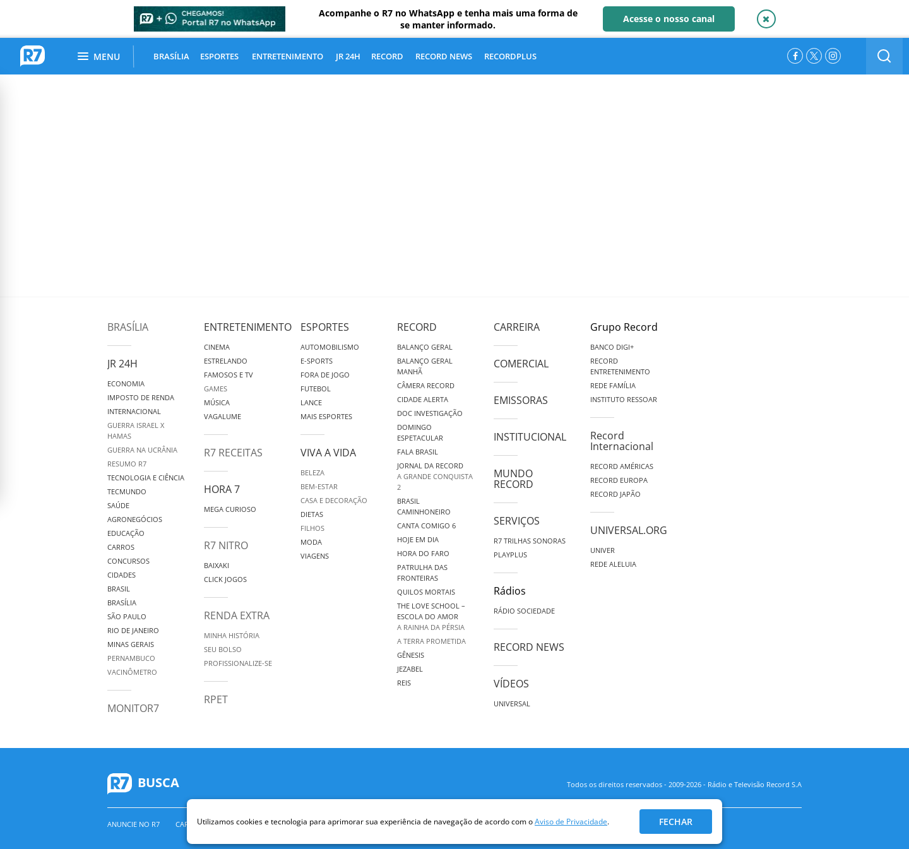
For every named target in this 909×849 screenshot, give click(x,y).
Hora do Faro (423, 553)
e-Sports (316, 360)
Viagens (314, 556)
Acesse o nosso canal (669, 19)
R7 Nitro (226, 545)
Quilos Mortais (426, 592)
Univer (602, 550)
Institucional (530, 437)
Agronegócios (134, 519)
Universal (512, 703)
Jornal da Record (430, 465)
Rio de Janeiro (133, 630)
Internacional (134, 411)
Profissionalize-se (238, 663)
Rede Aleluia (613, 564)
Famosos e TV (228, 374)
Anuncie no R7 (133, 824)
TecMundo (126, 491)
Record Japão (615, 494)
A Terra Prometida (431, 641)
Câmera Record (425, 385)
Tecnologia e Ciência (145, 477)
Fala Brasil (417, 451)
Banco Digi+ (612, 347)
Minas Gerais (130, 644)
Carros (120, 547)
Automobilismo (329, 347)
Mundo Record (513, 478)
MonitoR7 (133, 708)
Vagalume (222, 416)
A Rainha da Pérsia (431, 627)
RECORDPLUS (510, 56)
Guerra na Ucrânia (142, 449)
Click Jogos (225, 579)
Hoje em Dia (418, 539)
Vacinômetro (132, 672)
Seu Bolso (223, 649)
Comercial (521, 364)
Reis (404, 682)
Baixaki (216, 565)
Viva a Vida (328, 453)
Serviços (517, 521)
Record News (529, 647)
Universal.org (628, 530)
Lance (311, 402)
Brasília (127, 327)
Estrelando (225, 360)
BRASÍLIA (171, 56)
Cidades (121, 574)
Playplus (510, 554)
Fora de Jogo (325, 374)
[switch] (884, 56)
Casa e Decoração (333, 500)
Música (217, 402)
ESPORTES (219, 56)
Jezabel (410, 669)
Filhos (312, 528)
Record (417, 327)
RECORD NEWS (443, 56)
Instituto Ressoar (623, 399)
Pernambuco (131, 658)
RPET (216, 699)
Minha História (231, 635)
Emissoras (521, 400)
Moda (311, 542)
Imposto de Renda (140, 397)
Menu (99, 56)
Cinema (217, 347)
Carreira (517, 327)
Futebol (315, 388)
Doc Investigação (430, 413)
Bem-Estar (319, 486)
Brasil (118, 588)
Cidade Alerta (422, 399)
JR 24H (348, 56)
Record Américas (621, 466)
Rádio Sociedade (524, 610)
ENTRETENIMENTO (287, 56)
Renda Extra (237, 615)
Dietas (311, 514)
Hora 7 (222, 489)
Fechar (675, 822)
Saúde (118, 505)
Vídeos (511, 684)
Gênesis (410, 655)
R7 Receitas (233, 453)
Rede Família (613, 385)
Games (215, 388)
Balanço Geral (425, 347)
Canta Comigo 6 (426, 525)
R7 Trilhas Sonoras (530, 540)
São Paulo (126, 616)
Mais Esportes (326, 416)
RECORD (387, 56)
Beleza (312, 472)
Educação (126, 533)
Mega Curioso (230, 509)
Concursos (128, 561)
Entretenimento (248, 327)
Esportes (324, 327)
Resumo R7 (126, 463)
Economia (126, 383)
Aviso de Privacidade (571, 821)
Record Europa (619, 480)
